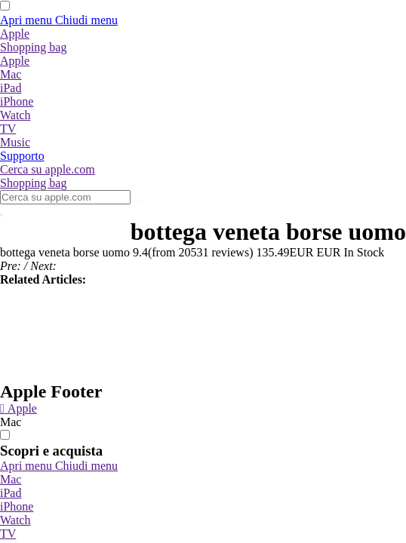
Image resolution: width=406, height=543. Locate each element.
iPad (10, 492)
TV (8, 533)
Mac (10, 479)
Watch (15, 520)
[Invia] (135, 200)
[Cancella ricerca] (141, 200)
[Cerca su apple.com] (47, 169)
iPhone (16, 506)
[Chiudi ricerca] (1, 214)
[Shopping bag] (33, 47)
